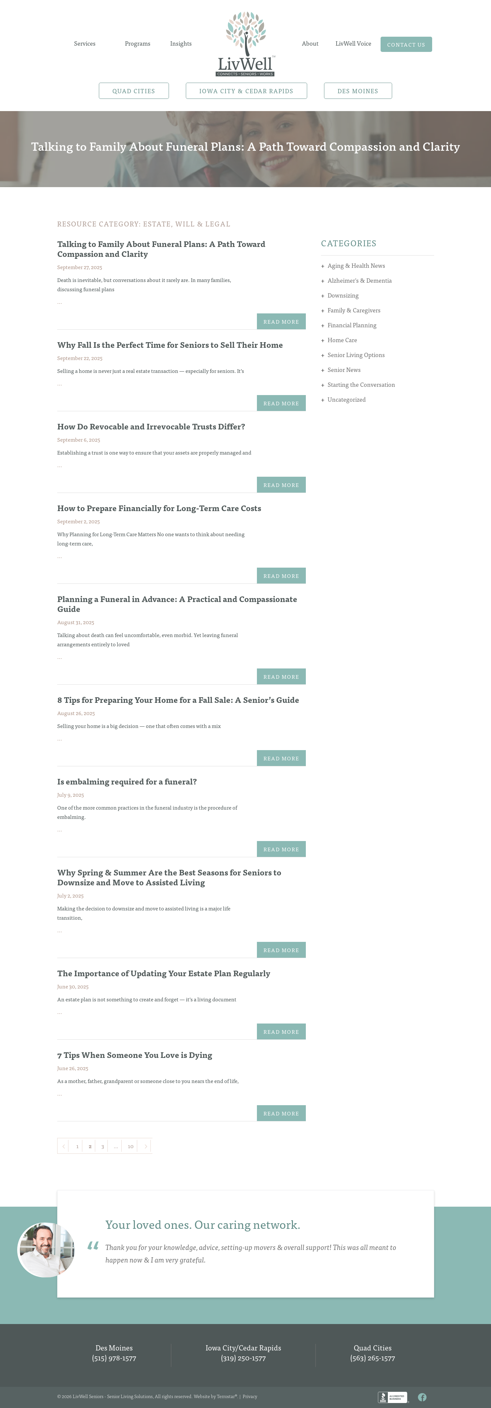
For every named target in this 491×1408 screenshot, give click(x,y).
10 (131, 1146)
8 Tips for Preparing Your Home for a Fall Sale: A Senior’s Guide (178, 699)
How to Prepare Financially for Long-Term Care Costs (159, 507)
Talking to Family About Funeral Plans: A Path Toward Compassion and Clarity (161, 248)
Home (246, 42)
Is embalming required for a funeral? (127, 781)
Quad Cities (133, 91)
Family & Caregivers (354, 310)
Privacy (250, 1396)
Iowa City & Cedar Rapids (246, 91)
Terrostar (226, 1396)
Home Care (342, 339)
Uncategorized (347, 399)
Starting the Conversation (361, 384)
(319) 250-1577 (243, 1357)
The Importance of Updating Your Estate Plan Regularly (163, 972)
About (310, 43)
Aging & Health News (356, 265)
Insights (181, 43)
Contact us (406, 44)
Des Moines (358, 91)
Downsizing (343, 295)
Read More (281, 321)
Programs (137, 43)
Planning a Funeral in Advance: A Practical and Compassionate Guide (177, 603)
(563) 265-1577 (372, 1357)
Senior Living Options (356, 354)
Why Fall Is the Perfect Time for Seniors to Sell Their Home (170, 344)
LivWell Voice (353, 43)
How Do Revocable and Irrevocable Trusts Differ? (151, 426)
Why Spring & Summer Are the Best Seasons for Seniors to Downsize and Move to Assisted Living (169, 876)
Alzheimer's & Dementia (360, 280)
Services (85, 43)
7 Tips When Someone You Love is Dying (135, 1054)
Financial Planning (352, 325)
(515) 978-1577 (114, 1357)
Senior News (344, 369)
